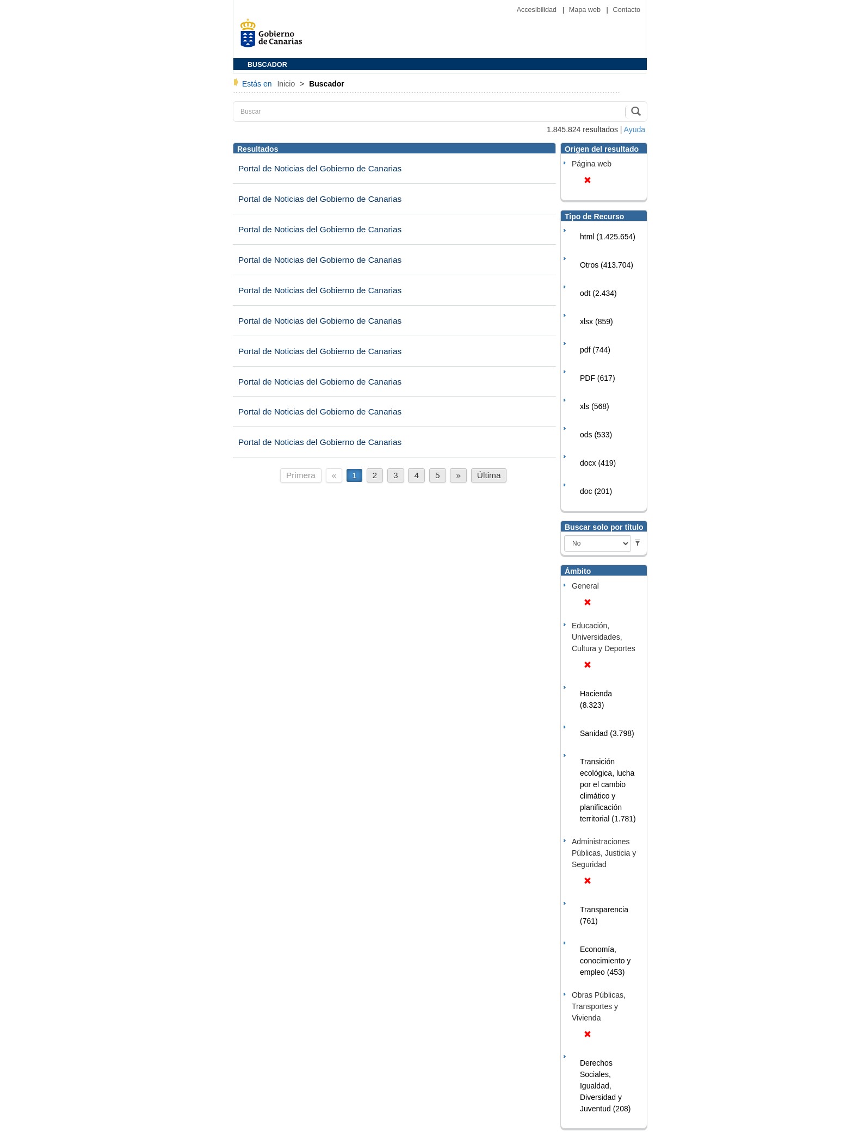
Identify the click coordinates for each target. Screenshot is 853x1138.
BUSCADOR (267, 65)
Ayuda (634, 129)
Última (489, 475)
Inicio (287, 83)
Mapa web (586, 10)
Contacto (626, 10)
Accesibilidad (538, 10)
